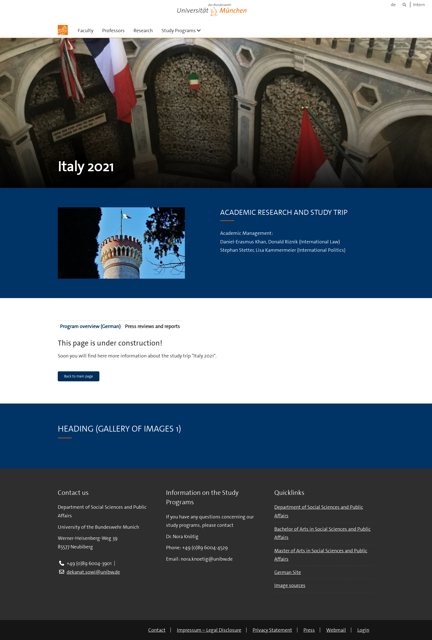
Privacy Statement (272, 630)
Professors (113, 30)
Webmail (336, 630)
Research (143, 30)
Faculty (85, 30)
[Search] (404, 4)
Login (363, 630)
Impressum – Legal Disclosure (209, 630)
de (393, 4)
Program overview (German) (90, 326)
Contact (156, 630)
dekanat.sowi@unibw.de (93, 572)
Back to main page (78, 376)
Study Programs (183, 30)
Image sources (289, 585)
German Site (287, 572)
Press (309, 630)
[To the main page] (63, 30)
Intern (419, 4)
